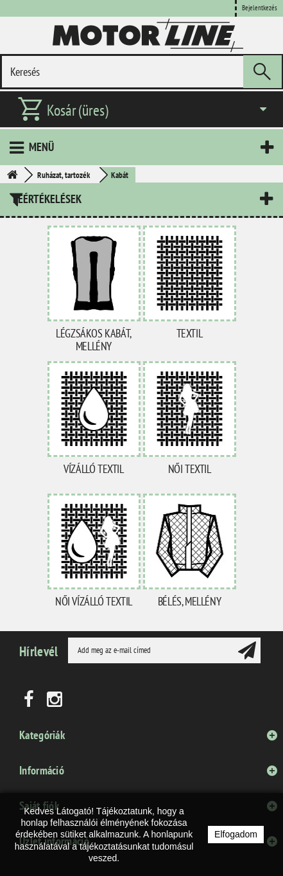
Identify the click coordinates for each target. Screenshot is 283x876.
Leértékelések (47, 199)
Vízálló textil (93, 468)
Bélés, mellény (189, 601)
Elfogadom (235, 834)
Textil (189, 333)
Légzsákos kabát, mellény (94, 339)
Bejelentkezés (259, 7)
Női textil (189, 468)
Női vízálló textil (93, 601)
